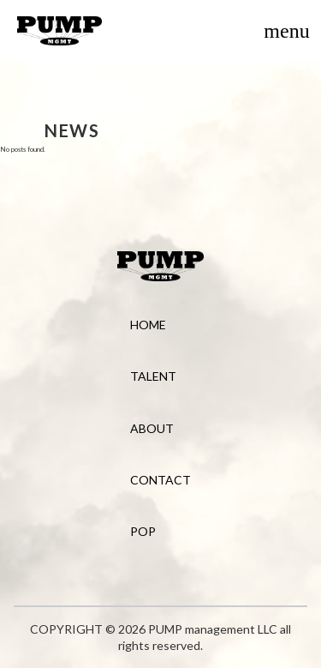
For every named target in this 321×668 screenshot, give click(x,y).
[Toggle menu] (287, 31)
